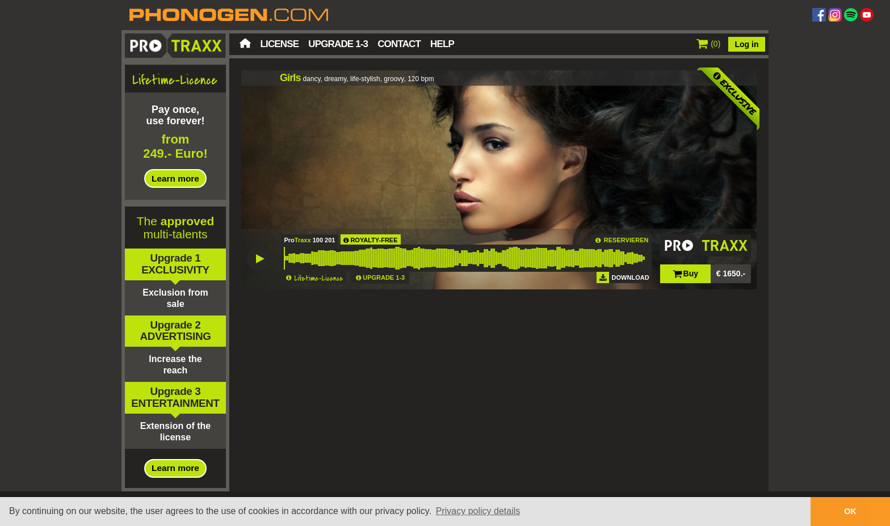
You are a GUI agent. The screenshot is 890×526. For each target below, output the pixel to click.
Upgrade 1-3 (338, 44)
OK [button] (850, 511)
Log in (747, 44)
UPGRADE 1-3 (384, 277)
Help (442, 44)
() (708, 43)
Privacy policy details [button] (478, 511)
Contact (399, 44)
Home (245, 43)
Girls (290, 77)
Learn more (175, 178)
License (280, 44)
